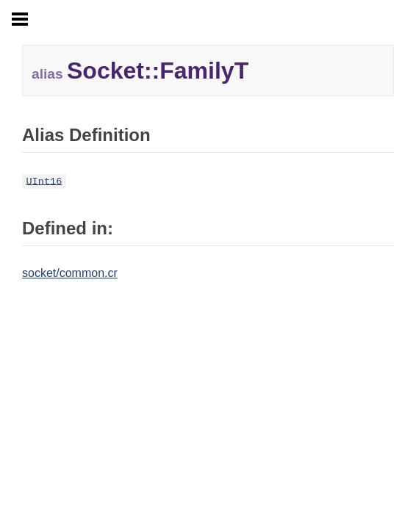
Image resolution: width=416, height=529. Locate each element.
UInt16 (44, 181)
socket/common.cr (70, 273)
